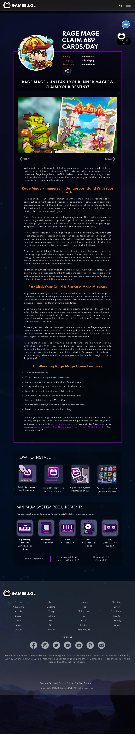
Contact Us (89, 683)
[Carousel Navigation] (67, 158)
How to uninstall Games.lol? (101, 558)
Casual (18, 630)
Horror (51, 630)
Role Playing (88, 61)
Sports (116, 616)
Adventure (18, 607)
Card (18, 621)
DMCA (78, 683)
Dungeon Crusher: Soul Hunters (50, 427)
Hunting (84, 602)
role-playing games (64, 424)
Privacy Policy (66, 683)
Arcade (18, 611)
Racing (84, 625)
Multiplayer (84, 611)
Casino (18, 625)
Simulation (116, 611)
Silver (117, 607)
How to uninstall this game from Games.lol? (67, 558)
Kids (84, 607)
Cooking (51, 607)
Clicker (51, 602)
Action (18, 602)
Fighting (51, 616)
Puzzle (84, 621)
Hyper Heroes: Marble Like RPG (88, 427)
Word (117, 625)
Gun (51, 625)
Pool (84, 616)
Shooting (116, 602)
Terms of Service (48, 683)
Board (18, 616)
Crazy (51, 611)
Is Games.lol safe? (33, 559)
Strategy (116, 621)
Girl (51, 621)
